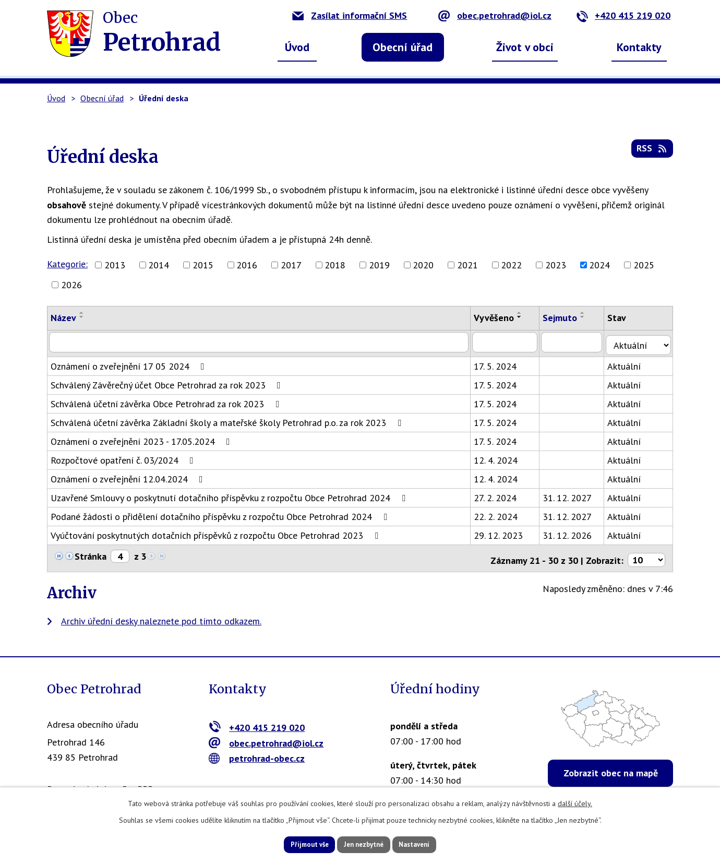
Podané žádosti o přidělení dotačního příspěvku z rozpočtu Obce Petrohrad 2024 (221, 513)
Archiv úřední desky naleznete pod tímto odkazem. (161, 614)
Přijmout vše (296, 843)
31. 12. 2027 (572, 495)
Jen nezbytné (363, 843)
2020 (423, 265)
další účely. (575, 802)
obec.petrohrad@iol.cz (494, 15)
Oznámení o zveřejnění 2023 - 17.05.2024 (142, 438)
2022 (511, 265)
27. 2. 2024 (500, 495)
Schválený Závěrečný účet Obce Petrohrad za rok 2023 (168, 382)
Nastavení (427, 843)
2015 (203, 265)
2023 (555, 265)
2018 (335, 265)
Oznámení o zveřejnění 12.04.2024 (129, 476)
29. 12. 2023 (503, 532)
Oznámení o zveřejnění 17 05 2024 (130, 363)
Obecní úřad (403, 47)
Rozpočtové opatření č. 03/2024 (124, 457)
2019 (379, 265)
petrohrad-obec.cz (257, 752)
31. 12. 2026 (572, 532)
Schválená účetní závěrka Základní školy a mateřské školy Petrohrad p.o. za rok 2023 (228, 419)
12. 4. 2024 (501, 457)
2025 (643, 265)
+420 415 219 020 (623, 15)
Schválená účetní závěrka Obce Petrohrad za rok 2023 (167, 401)
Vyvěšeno (499, 318)
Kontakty (639, 47)
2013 (114, 265)
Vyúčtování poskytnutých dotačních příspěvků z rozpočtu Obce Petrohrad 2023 (216, 532)
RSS (651, 152)
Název (63, 318)
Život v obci (525, 47)
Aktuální (630, 363)
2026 (71, 285)
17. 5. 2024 (500, 363)
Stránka (90, 553)
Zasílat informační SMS (349, 15)
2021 (467, 265)
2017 (291, 265)
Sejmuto (565, 318)
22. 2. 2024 (501, 513)
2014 (158, 265)
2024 (599, 265)
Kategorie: (67, 264)
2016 (246, 265)
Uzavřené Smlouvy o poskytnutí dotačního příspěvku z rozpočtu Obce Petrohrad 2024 (230, 495)
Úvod (297, 47)
